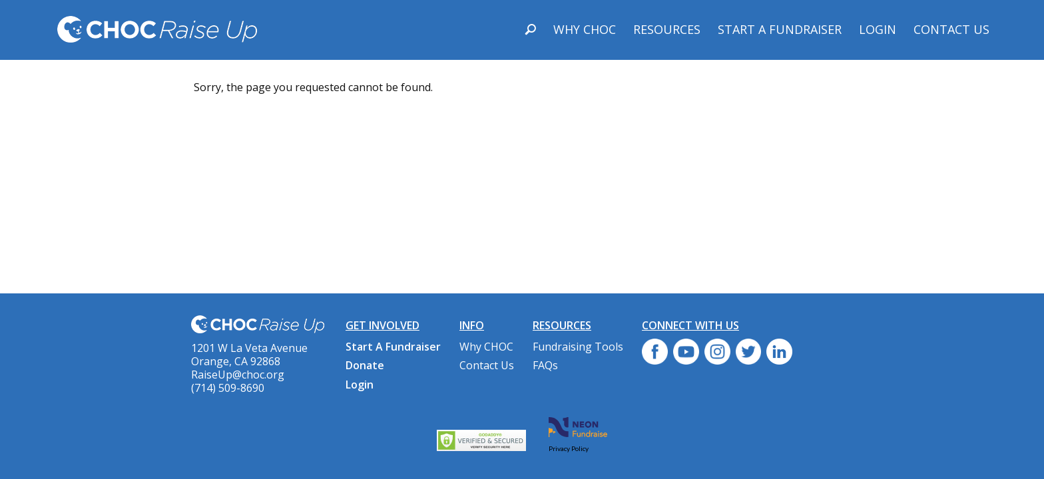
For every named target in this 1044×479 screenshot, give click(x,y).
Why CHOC (584, 29)
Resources (666, 29)
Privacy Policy (569, 448)
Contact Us (951, 29)
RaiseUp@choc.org (237, 374)
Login (877, 29)
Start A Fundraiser (780, 29)
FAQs (545, 365)
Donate (365, 365)
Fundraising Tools (578, 346)
